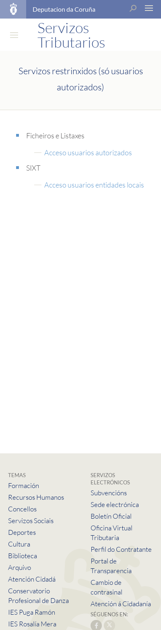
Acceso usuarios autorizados (88, 152)
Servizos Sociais (31, 520)
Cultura (19, 544)
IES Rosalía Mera (32, 624)
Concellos (22, 509)
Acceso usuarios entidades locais (94, 184)
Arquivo (19, 567)
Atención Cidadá (32, 579)
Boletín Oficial (111, 516)
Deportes (22, 532)
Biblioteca (22, 555)
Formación (23, 485)
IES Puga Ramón (31, 612)
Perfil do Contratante (121, 549)
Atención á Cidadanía (121, 603)
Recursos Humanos (36, 497)
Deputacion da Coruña (64, 9)
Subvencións (109, 492)
